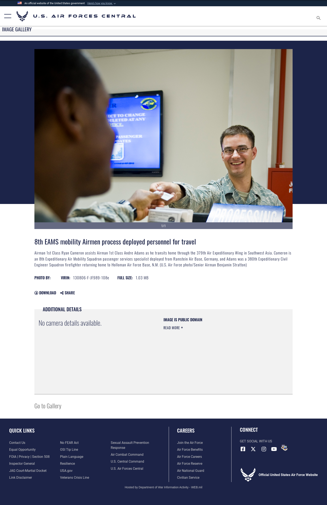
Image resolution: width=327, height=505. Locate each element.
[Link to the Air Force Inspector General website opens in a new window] (22, 464)
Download (45, 292)
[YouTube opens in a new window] (274, 449)
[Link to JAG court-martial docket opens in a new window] (28, 471)
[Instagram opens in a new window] (263, 449)
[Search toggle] (319, 16)
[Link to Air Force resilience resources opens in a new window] (67, 464)
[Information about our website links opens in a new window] (20, 478)
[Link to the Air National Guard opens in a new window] (190, 471)
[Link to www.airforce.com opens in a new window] (190, 443)
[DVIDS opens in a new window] (284, 448)
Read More (172, 327)
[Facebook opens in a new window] (243, 449)
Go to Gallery (47, 405)
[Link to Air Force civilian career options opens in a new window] (188, 478)
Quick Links (22, 430)
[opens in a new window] (71, 457)
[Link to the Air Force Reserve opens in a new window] (189, 464)
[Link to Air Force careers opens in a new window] (189, 457)
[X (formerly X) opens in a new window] (253, 449)
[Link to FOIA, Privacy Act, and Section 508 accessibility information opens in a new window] (29, 457)
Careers (186, 430)
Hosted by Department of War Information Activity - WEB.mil (163, 487)
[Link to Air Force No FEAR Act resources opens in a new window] (69, 443)
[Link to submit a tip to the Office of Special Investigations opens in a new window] (69, 450)
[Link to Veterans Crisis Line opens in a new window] (74, 478)
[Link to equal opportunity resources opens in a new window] (22, 450)
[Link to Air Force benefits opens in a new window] (190, 450)
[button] (102, 3)
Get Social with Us (256, 441)
